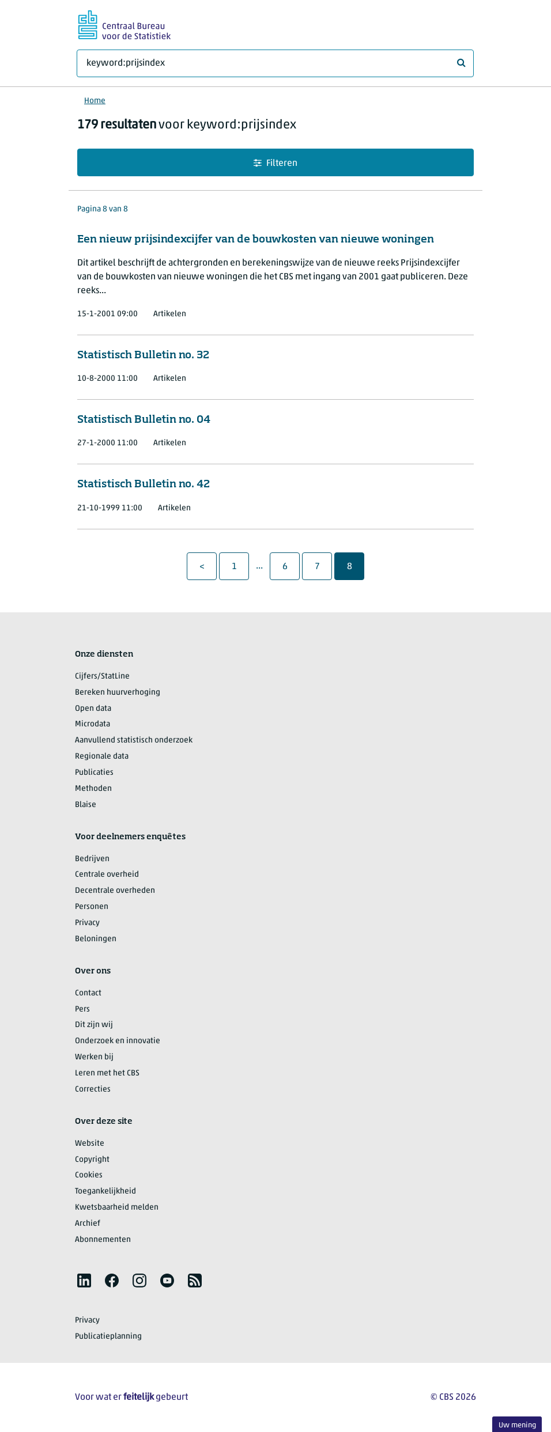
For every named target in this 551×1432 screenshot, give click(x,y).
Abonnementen (103, 1240)
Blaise (85, 805)
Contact (88, 993)
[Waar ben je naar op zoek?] (275, 63)
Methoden (93, 789)
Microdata (92, 724)
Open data (93, 709)
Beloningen (95, 939)
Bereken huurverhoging (117, 692)
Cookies (89, 1175)
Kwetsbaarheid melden (116, 1207)
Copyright (92, 1160)
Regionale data (102, 756)
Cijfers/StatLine (102, 676)
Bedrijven (92, 859)
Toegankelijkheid (105, 1191)
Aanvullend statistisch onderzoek (134, 740)
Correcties (93, 1089)
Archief (87, 1224)
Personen (91, 907)
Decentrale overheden (115, 891)
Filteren (275, 163)
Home (94, 101)
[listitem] (84, 1280)
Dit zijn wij (94, 1025)
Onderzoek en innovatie (117, 1041)
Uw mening (517, 1425)
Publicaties (94, 772)
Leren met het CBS (107, 1073)
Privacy (87, 923)
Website (89, 1143)
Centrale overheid (107, 874)
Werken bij (94, 1057)
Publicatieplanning (108, 1336)
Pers (82, 1009)
